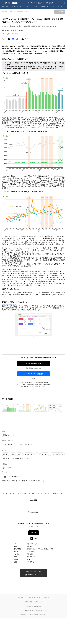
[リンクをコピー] (26, 38)
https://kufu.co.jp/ (32, 544)
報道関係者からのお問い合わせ (33, 602)
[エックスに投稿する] (9, 38)
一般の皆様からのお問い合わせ (33, 610)
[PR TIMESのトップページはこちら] (11, 2)
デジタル (6, 458)
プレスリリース (14, 493)
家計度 (5, 454)
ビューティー (43, 6)
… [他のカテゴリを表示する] (61, 6)
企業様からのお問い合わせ (33, 606)
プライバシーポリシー (33, 597)
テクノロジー (10, 6)
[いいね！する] (3, 38)
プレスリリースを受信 (35, 3)
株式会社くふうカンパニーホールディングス (35, 493)
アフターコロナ (18, 458)
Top (3, 6)
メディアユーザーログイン (33, 364)
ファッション (54, 6)
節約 (19, 454)
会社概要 (20, 597)
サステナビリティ (57, 454)
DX (37, 454)
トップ (5, 493)
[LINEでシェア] (16, 38)
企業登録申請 (48, 3)
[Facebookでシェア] (13, 38)
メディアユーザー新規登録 (33, 374)
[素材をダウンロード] (22, 38)
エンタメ (34, 6)
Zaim (13, 454)
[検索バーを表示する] (64, 2)
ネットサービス (8, 444)
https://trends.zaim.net (9, 304)
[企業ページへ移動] (33, 513)
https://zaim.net (6, 291)
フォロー (33, 532)
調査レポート (7, 435)
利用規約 (46, 597)
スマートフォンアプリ (24, 444)
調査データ (28, 454)
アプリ (27, 6)
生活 (28, 458)
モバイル (20, 6)
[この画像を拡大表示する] (9, 408)
